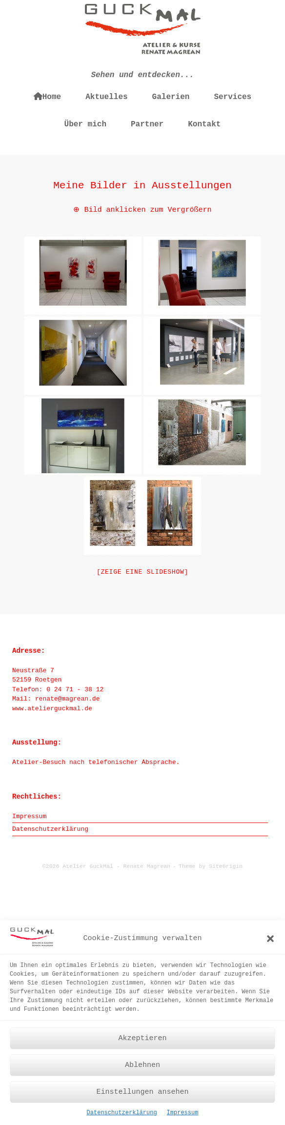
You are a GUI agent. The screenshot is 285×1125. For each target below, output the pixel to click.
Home (47, 96)
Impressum (183, 1117)
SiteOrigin (226, 866)
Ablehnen (142, 1069)
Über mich (85, 124)
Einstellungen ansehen (142, 1096)
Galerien (171, 97)
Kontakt (204, 124)
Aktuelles (106, 97)
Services (232, 97)
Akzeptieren (142, 1043)
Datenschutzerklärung (122, 1117)
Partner (147, 124)
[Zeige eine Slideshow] (142, 572)
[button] (270, 943)
